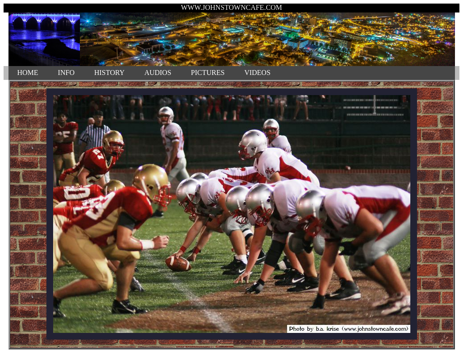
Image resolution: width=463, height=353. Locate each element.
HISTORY (109, 72)
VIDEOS (257, 72)
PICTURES (208, 72)
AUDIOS (157, 72)
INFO (66, 72)
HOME (27, 72)
